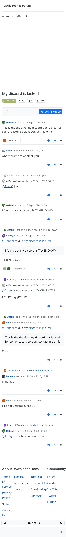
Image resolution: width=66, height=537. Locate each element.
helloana (11, 376)
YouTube (52, 489)
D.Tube (51, 502)
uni (8, 322)
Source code (20, 483)
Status (6, 504)
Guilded (52, 483)
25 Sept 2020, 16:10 (35, 150)
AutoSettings (39, 489)
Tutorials (36, 476)
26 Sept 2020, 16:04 (31, 400)
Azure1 (10, 150)
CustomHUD (39, 483)
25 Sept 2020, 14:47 (36, 122)
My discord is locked (37, 241)
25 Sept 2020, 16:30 (36, 205)
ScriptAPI (37, 495)
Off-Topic (9, 100)
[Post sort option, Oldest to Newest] (7, 112)
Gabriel (10, 122)
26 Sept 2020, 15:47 (37, 376)
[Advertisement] (32, 55)
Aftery (9, 235)
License (17, 489)
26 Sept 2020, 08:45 (43, 285)
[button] (4, 532)
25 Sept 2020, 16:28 (43, 181)
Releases (18, 476)
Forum (51, 476)
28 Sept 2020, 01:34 (36, 431)
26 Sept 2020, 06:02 (35, 235)
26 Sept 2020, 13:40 (31, 322)
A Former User (13, 181)
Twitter (51, 495)
